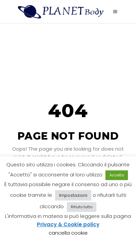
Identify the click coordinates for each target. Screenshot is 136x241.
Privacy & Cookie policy (68, 224)
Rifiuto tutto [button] (81, 207)
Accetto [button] (116, 175)
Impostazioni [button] (73, 195)
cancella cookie (68, 232)
